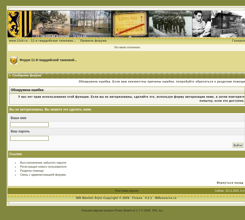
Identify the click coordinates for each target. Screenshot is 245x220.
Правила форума (93, 40)
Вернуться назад (230, 182)
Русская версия (92, 210)
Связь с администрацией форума (43, 174)
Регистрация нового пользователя (43, 166)
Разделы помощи (32, 170)
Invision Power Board (117, 210)
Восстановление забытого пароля (43, 162)
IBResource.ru (165, 198)
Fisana (137, 198)
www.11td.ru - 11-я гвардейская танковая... (42, 40)
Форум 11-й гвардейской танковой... (48, 60)
